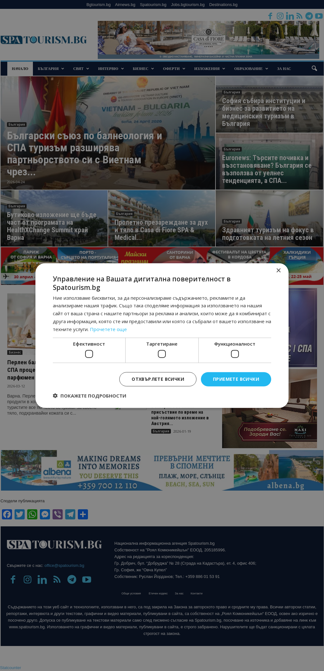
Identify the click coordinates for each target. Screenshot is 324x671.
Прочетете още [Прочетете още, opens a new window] (108, 329)
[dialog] (162, 335)
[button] (89, 395)
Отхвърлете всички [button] (158, 379)
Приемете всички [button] (236, 379)
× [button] (278, 270)
